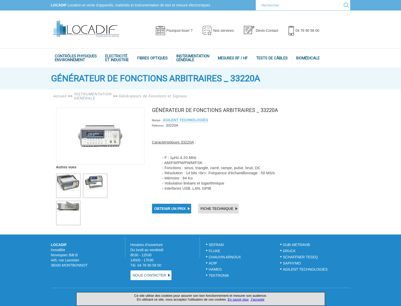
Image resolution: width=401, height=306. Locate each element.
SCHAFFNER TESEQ (300, 257)
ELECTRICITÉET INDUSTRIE (117, 58)
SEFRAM (216, 245)
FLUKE (214, 251)
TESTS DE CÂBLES (272, 58)
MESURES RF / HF (233, 58)
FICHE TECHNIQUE (216, 209)
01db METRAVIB (296, 245)
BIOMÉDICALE (308, 58)
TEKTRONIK (219, 275)
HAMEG (215, 269)
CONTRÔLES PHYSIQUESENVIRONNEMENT (76, 58)
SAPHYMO (292, 263)
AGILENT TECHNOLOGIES (185, 120)
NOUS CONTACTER (149, 275)
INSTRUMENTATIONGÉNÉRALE (192, 58)
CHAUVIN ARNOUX (225, 257)
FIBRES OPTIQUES (152, 58)
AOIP (213, 263)
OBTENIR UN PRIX (170, 209)
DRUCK (289, 251)
